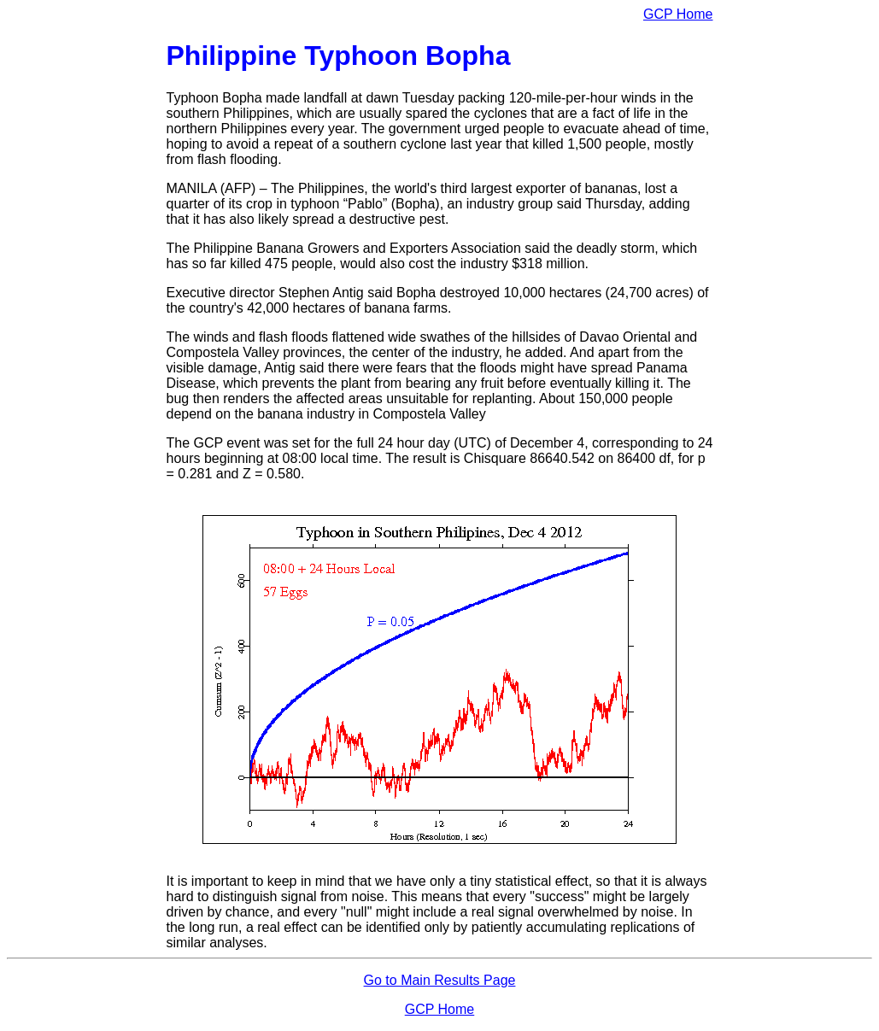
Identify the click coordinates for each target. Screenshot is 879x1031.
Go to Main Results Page (440, 980)
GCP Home (678, 14)
